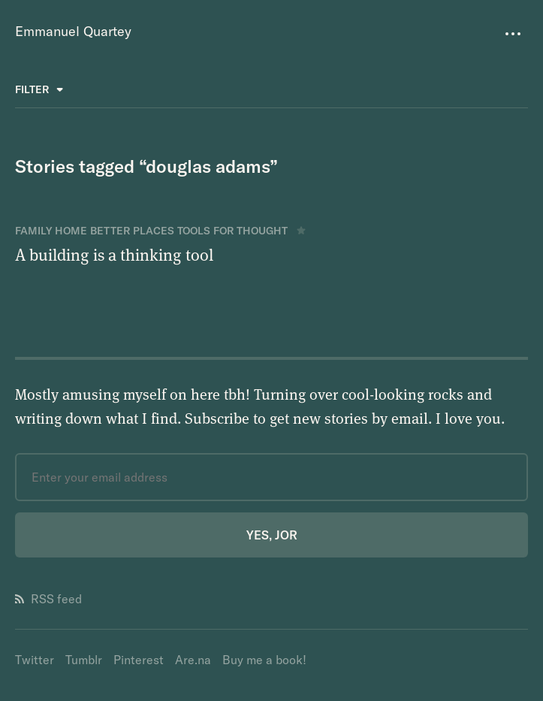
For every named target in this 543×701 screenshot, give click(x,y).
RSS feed (48, 598)
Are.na (193, 659)
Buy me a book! (264, 659)
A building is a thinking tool (114, 254)
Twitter (34, 659)
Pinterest (138, 659)
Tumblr (83, 659)
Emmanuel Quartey (73, 31)
